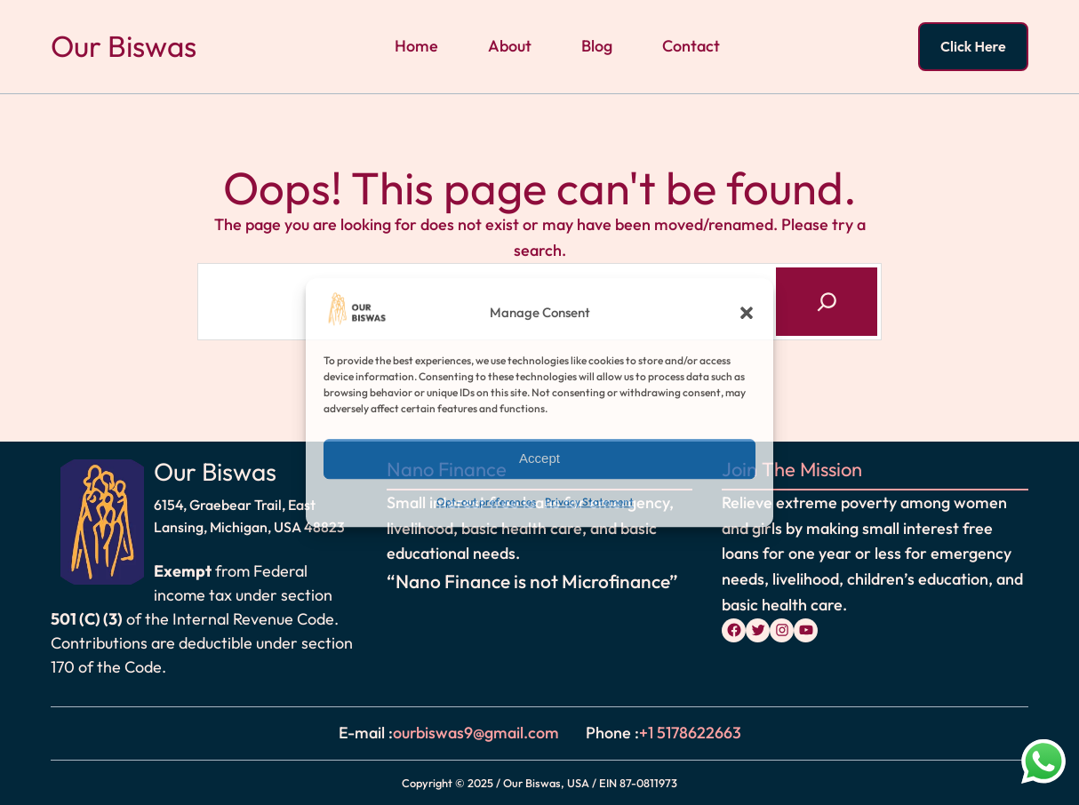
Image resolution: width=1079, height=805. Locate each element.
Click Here (973, 46)
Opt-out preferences (486, 501)
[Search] (826, 301)
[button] (746, 314)
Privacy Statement (589, 501)
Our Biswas (123, 46)
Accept (539, 458)
